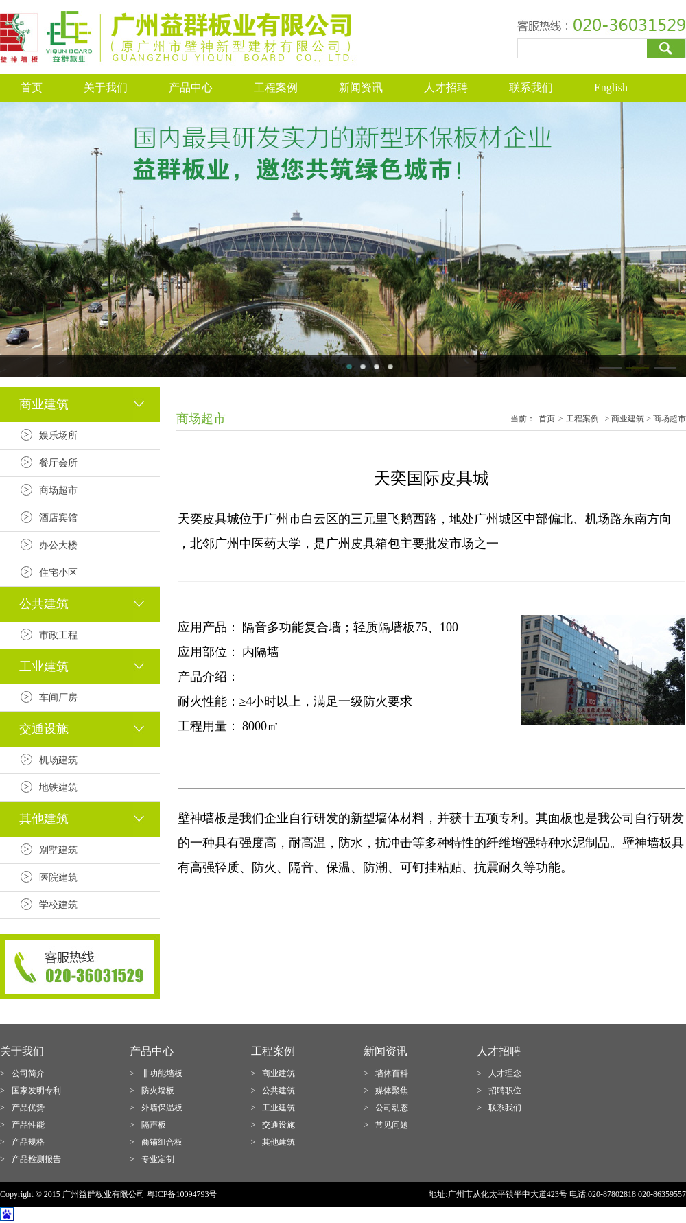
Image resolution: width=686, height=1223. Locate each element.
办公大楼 (58, 545)
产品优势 (28, 1108)
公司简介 (28, 1073)
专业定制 (157, 1159)
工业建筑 (278, 1108)
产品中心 (191, 87)
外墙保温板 (161, 1108)
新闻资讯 (361, 87)
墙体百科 (391, 1073)
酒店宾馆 (58, 518)
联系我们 (531, 87)
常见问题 (391, 1125)
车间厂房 (58, 697)
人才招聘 (446, 87)
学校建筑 (58, 905)
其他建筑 (278, 1142)
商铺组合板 (161, 1142)
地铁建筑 (58, 787)
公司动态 (391, 1108)
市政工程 (58, 635)
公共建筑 (278, 1090)
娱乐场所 (58, 435)
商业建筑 (278, 1073)
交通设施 (278, 1125)
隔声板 (153, 1125)
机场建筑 (58, 760)
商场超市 (58, 490)
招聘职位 (504, 1090)
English (611, 87)
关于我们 (106, 87)
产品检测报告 (36, 1159)
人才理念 (504, 1073)
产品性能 (28, 1125)
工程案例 (276, 87)
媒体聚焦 (391, 1090)
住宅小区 (58, 573)
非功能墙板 (161, 1073)
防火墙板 (157, 1090)
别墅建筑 (58, 850)
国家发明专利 (36, 1090)
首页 (32, 87)
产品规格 (28, 1142)
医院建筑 (58, 877)
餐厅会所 (58, 463)
